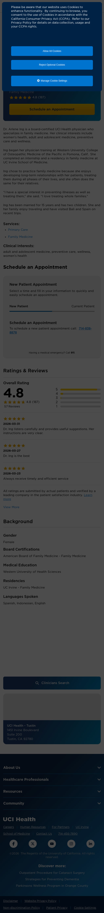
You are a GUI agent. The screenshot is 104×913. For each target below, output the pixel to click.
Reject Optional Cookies (52, 64)
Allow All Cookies (52, 51)
